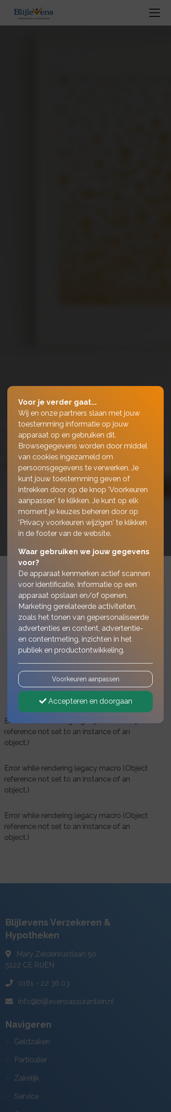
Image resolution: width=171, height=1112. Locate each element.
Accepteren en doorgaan (85, 701)
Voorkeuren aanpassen (85, 679)
